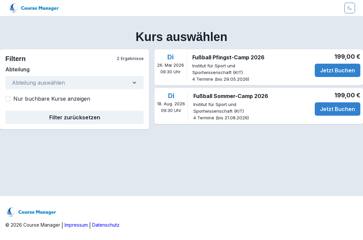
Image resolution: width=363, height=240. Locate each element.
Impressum (76, 225)
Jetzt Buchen (337, 70)
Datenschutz (105, 225)
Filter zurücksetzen (74, 117)
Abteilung (17, 69)
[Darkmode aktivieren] (349, 8)
